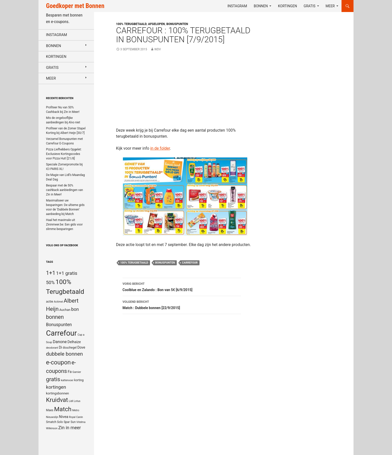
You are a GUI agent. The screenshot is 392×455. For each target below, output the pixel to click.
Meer (330, 6)
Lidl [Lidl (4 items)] (71, 401)
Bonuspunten (177, 24)
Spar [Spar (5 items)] (67, 422)
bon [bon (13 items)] (75, 309)
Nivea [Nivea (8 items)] (63, 416)
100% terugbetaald (131, 24)
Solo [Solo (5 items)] (60, 422)
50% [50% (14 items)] (50, 282)
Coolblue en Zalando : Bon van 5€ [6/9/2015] (181, 286)
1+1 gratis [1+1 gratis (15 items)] (66, 273)
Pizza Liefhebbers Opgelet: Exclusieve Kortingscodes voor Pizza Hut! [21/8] (64, 154)
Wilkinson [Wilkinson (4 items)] (52, 428)
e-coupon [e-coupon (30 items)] (58, 362)
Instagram (237, 6)
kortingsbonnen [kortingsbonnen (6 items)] (57, 393)
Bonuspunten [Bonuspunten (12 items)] (59, 324)
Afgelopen (156, 24)
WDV (157, 49)
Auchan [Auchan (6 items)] (64, 310)
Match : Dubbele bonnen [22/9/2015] (181, 304)
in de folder (160, 148)
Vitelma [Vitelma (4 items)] (81, 422)
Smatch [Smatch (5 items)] (51, 422)
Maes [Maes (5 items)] (50, 410)
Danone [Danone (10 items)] (60, 341)
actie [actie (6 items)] (49, 301)
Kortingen (287, 6)
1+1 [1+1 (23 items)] (50, 273)
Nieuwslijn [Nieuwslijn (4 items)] (52, 417)
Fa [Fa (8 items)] (70, 371)
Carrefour (190, 262)
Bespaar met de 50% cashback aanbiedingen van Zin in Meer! (64, 190)
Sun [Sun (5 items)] (73, 422)
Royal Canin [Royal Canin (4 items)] (76, 417)
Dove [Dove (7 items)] (81, 347)
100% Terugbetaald (134, 262)
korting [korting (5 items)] (79, 380)
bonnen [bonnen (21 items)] (55, 317)
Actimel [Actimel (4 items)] (58, 301)
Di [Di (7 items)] (60, 347)
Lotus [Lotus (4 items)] (77, 401)
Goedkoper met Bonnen (75, 6)
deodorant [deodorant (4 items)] (52, 347)
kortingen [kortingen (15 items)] (56, 387)
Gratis (310, 6)
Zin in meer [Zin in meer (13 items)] (69, 427)
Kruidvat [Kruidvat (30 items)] (57, 399)
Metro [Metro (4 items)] (75, 410)
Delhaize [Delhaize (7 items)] (74, 342)
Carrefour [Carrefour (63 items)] (61, 333)
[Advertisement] (185, 92)
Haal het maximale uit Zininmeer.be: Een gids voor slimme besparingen (64, 224)
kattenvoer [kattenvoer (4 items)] (67, 380)
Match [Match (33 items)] (63, 409)
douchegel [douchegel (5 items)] (70, 347)
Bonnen (261, 6)
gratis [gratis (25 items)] (53, 379)
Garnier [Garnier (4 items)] (76, 372)
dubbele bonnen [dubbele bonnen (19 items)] (64, 354)
